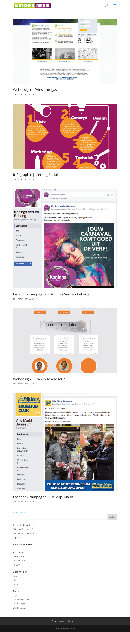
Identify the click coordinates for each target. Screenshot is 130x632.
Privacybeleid (58, 621)
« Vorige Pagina (20, 512)
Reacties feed (19, 603)
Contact (71, 621)
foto (15, 576)
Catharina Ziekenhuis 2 (23, 529)
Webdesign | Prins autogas (35, 89)
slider (15, 580)
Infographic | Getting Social (35, 174)
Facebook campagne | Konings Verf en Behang (51, 294)
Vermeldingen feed (21, 599)
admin (20, 94)
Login (15, 595)
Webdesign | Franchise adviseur (39, 379)
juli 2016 (16, 564)
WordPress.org (19, 608)
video (15, 584)
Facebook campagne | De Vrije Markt (43, 496)
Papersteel (17, 537)
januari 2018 (18, 556)
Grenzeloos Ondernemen (24, 533)
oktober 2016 (19, 560)
